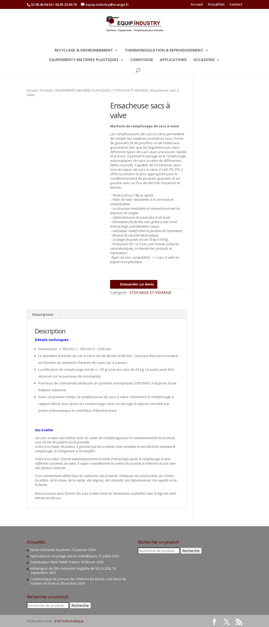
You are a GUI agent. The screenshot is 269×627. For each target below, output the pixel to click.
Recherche (80, 605)
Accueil (197, 5)
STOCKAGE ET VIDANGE (130, 90)
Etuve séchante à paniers (50, 549)
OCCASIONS (204, 60)
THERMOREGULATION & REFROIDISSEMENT (164, 50)
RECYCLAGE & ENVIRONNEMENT (84, 50)
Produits (46, 90)
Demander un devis (133, 284)
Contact (235, 5)
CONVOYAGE (141, 60)
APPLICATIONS (173, 60)
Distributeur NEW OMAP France (55, 562)
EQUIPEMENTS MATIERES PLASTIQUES (83, 60)
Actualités (216, 5)
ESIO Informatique (69, 621)
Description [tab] (42, 314)
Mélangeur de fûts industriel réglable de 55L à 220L (70, 568)
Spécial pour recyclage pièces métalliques (63, 556)
